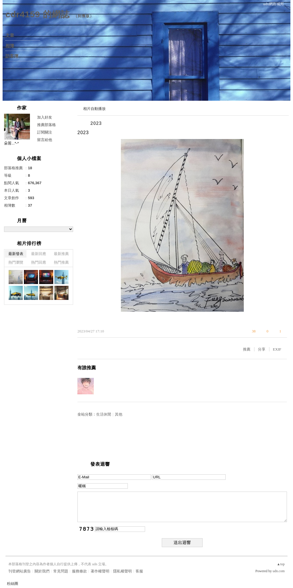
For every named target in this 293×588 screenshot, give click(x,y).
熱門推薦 (61, 262)
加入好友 (44, 117)
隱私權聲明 (122, 571)
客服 (139, 571)
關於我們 (42, 571)
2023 (96, 123)
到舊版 (84, 16)
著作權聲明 (100, 571)
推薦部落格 (46, 125)
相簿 (9, 45)
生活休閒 (103, 414)
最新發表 (15, 254)
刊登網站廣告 (19, 571)
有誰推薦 (86, 367)
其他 (118, 414)
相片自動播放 (94, 108)
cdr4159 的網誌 (37, 14)
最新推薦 (61, 254)
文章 (9, 35)
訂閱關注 (44, 132)
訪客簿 (11, 56)
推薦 (246, 349)
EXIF (277, 349)
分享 (261, 349)
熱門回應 (38, 262)
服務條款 (79, 571)
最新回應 (38, 254)
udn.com (279, 571)
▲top (281, 564)
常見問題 (60, 571)
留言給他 (44, 140)
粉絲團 (12, 583)
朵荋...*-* (11, 143)
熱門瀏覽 (15, 262)
